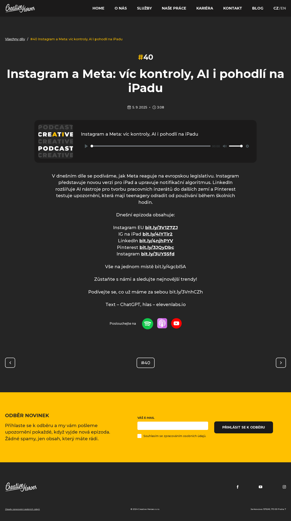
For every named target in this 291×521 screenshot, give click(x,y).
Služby (144, 8)
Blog (257, 8)
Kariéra (204, 8)
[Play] (86, 146)
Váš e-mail (172, 423)
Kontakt (232, 8)
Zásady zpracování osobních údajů (22, 509)
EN (283, 8)
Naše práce (174, 8)
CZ (276, 8)
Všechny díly (15, 39)
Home (98, 8)
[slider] (151, 146)
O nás (121, 8)
